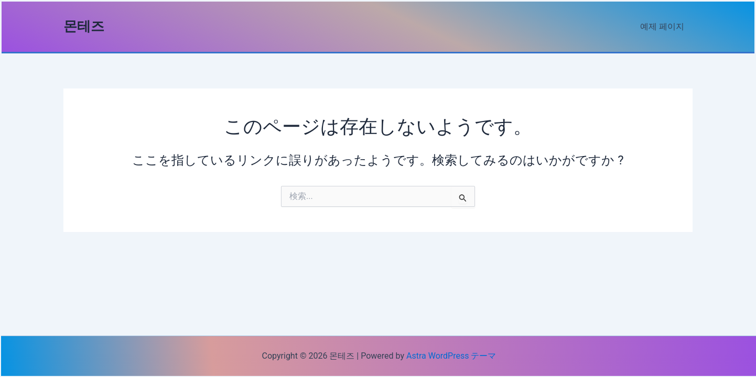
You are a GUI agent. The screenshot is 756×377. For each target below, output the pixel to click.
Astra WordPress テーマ (451, 356)
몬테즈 (83, 26)
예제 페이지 (662, 26)
